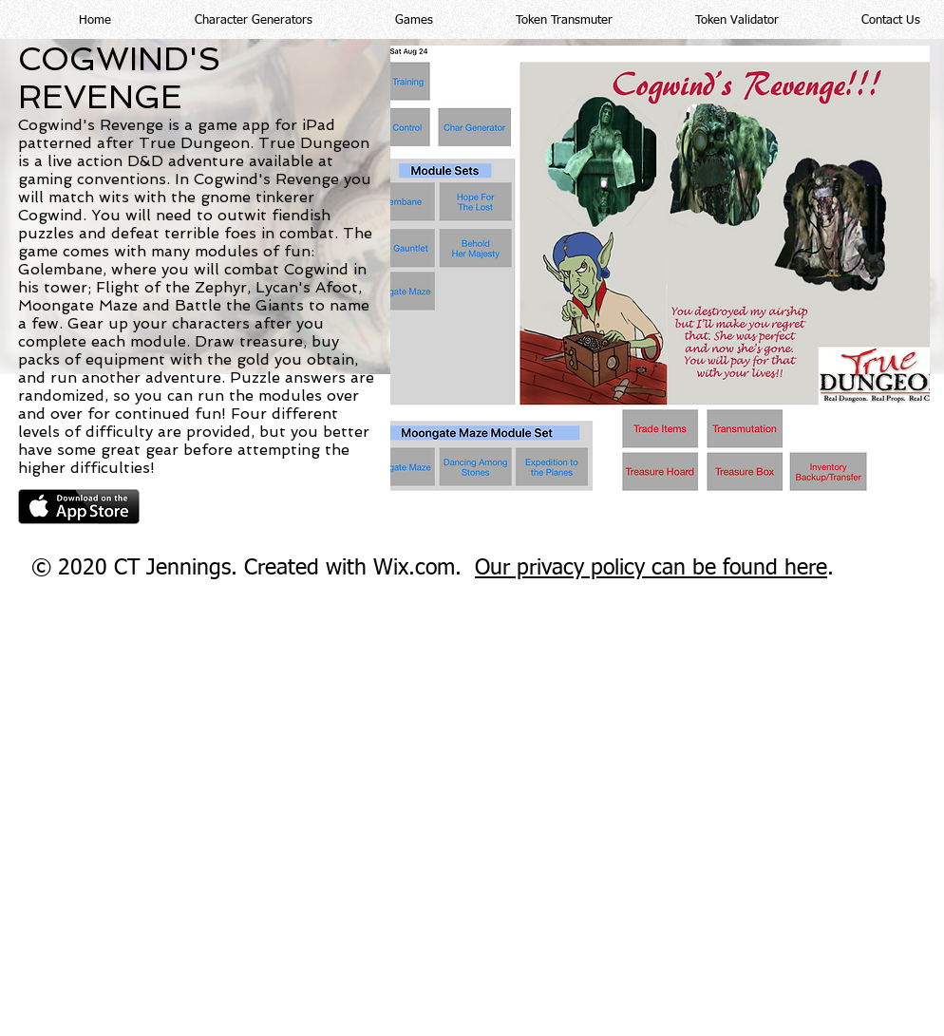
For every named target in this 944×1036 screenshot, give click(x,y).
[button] (226, 19)
